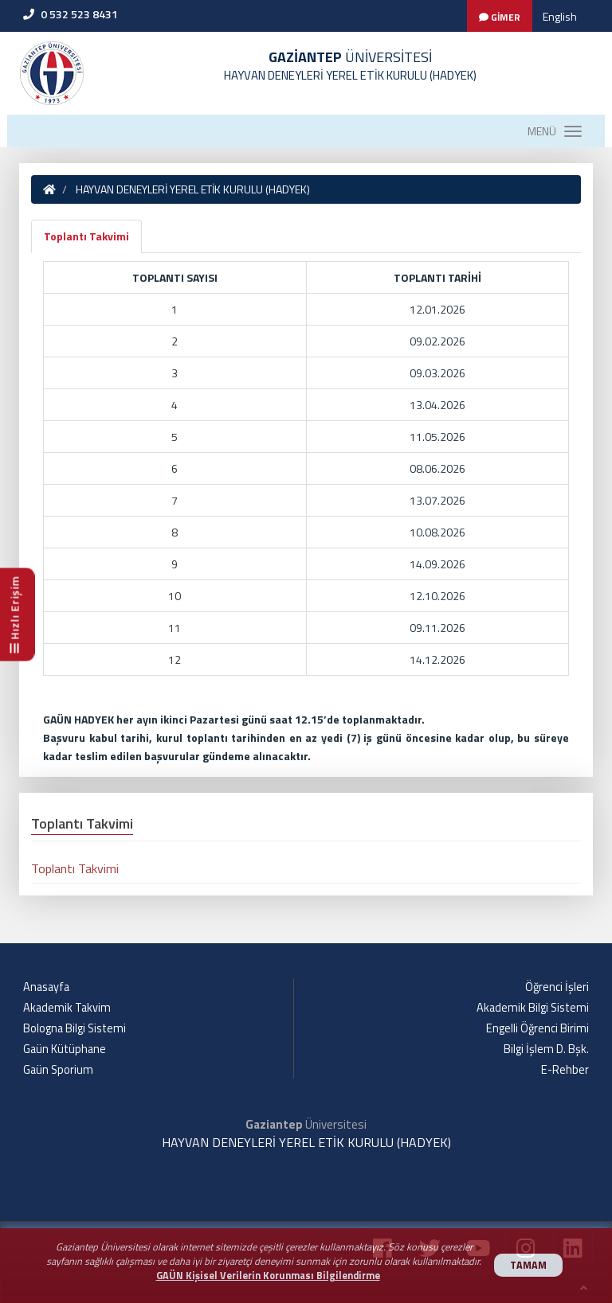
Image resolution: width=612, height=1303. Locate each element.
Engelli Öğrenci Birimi (537, 1028)
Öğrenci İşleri (557, 987)
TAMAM (528, 1265)
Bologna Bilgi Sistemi (74, 1028)
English (560, 16)
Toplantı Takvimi (86, 236)
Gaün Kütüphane (64, 1049)
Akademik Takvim (67, 1007)
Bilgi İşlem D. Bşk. (546, 1049)
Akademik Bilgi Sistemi (533, 1007)
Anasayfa (46, 987)
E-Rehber (565, 1070)
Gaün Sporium (58, 1070)
